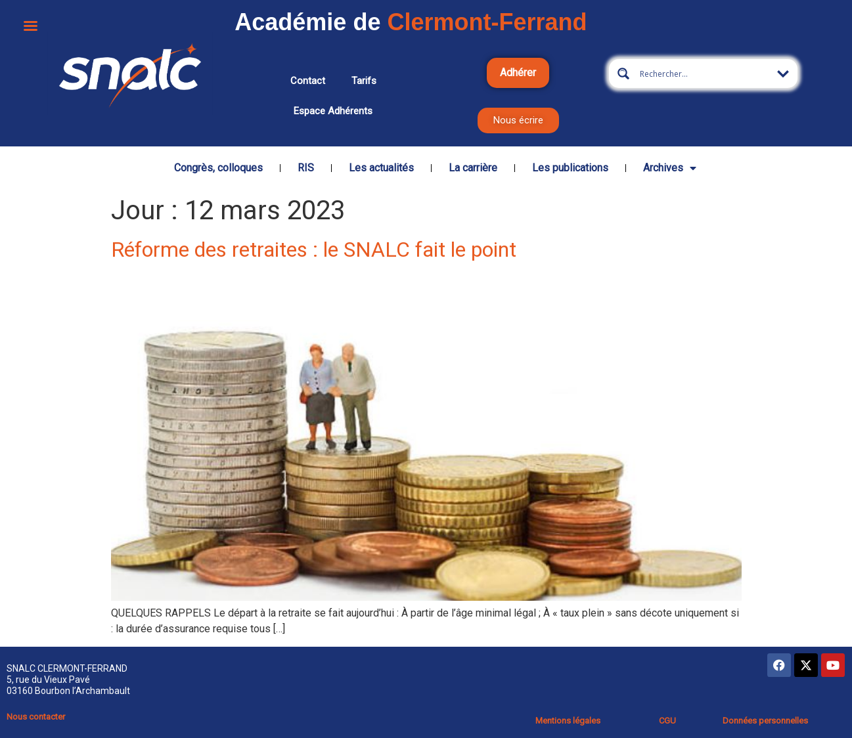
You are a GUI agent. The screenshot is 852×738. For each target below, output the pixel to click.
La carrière (473, 168)
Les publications (570, 168)
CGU (667, 721)
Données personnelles (765, 721)
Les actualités (381, 168)
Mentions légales (567, 721)
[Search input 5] (703, 73)
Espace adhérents (333, 111)
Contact (307, 81)
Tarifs (363, 81)
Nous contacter (36, 717)
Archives (669, 168)
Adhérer (518, 72)
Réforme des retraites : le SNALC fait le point (313, 249)
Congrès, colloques (218, 168)
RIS (306, 168)
